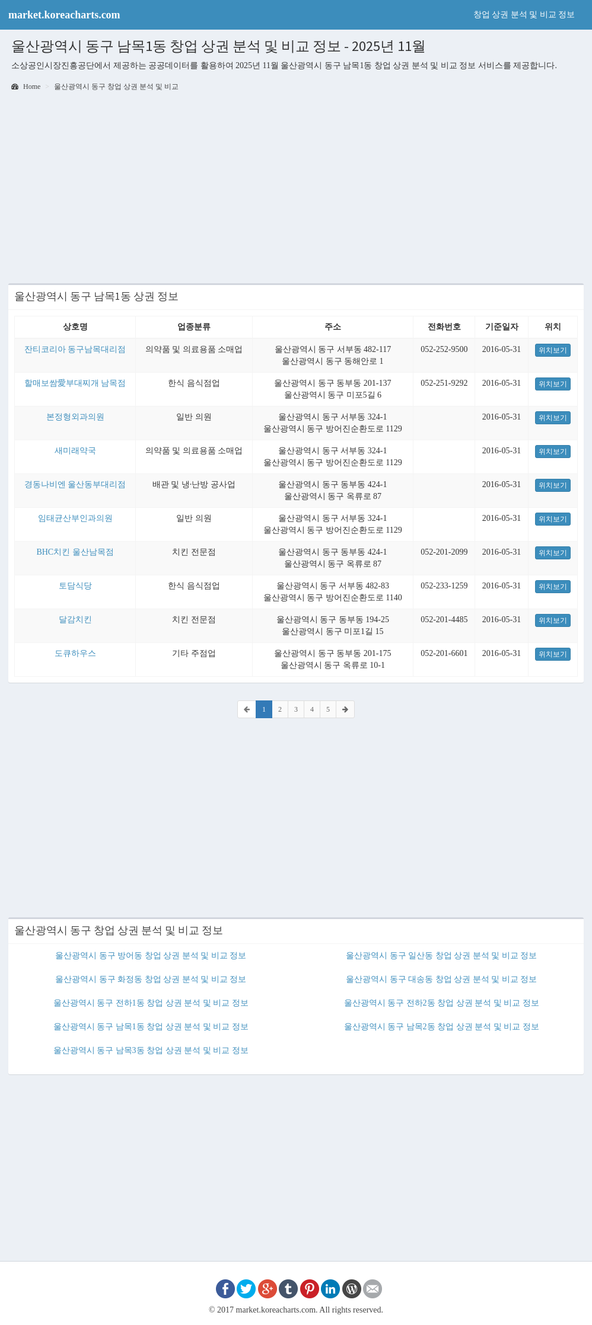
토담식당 (75, 585)
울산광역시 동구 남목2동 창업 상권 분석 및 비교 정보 (441, 1026)
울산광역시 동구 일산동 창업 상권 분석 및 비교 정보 (441, 955)
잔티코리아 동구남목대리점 (75, 349)
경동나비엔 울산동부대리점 (75, 484)
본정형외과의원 (75, 416)
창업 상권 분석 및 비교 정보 (524, 14)
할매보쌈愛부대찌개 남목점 (75, 383)
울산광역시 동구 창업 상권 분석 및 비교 (116, 86)
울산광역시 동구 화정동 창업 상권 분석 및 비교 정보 (150, 979)
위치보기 (553, 350)
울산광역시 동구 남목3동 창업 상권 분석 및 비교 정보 (151, 1050)
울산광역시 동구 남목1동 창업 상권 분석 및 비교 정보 (151, 1026)
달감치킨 (75, 619)
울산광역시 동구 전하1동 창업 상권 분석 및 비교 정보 (151, 1002)
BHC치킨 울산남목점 (74, 552)
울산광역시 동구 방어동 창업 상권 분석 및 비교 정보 (150, 955)
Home (25, 86)
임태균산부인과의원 (75, 518)
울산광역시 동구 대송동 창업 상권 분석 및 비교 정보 (441, 979)
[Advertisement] (296, 188)
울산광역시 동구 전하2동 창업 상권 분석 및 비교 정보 (441, 1002)
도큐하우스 (75, 653)
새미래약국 (75, 450)
